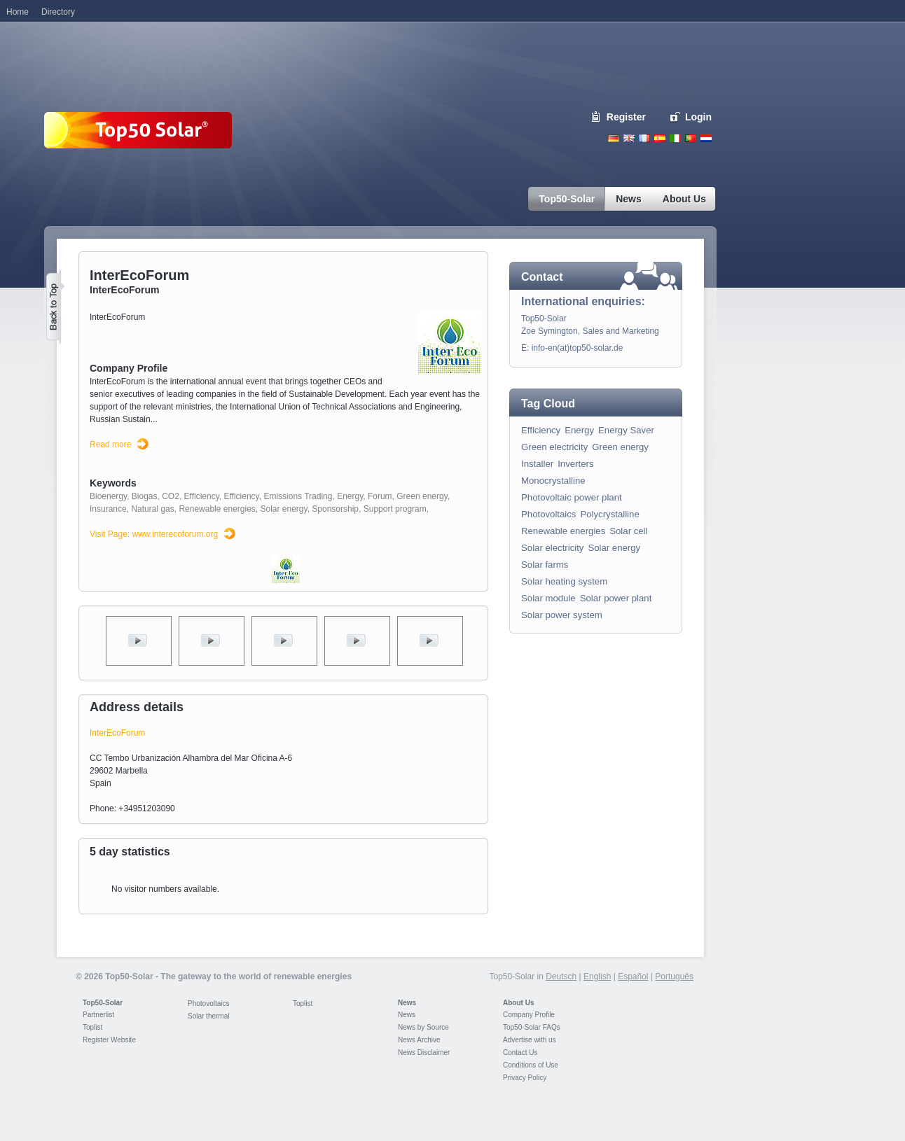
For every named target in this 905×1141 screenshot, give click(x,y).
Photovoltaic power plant (571, 497)
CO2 (170, 496)
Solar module (548, 598)
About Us (518, 1003)
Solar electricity (552, 547)
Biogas (145, 496)
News (407, 1003)
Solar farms (544, 564)
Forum (380, 496)
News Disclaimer (424, 1052)
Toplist (92, 1027)
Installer (537, 463)
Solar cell (628, 531)
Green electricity (554, 447)
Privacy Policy (524, 1078)
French (644, 138)
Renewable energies (217, 509)
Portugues (690, 138)
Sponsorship (335, 509)
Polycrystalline (609, 514)
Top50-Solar (103, 1003)
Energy (350, 496)
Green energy (422, 496)
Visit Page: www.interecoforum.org (154, 534)
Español (633, 976)
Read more (110, 444)
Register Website (109, 1040)
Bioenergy (108, 496)
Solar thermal (208, 1016)
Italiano (675, 138)
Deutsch (613, 138)
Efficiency (201, 496)
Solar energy (284, 509)
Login (698, 116)
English (629, 138)
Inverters (575, 463)
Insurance (108, 509)
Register (626, 116)
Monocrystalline (553, 480)
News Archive (419, 1040)
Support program (395, 509)
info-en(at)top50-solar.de (577, 348)
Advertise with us (529, 1040)
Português (674, 976)
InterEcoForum (117, 733)
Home (17, 12)
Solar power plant (616, 598)
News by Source (423, 1027)
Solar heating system (564, 581)
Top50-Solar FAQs (531, 1027)
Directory (58, 12)
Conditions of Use (530, 1065)
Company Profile (529, 1014)
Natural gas (152, 509)
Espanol (659, 138)
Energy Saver (626, 430)
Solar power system (561, 615)
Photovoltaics (548, 514)
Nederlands (706, 138)
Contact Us (520, 1052)
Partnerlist (98, 1014)
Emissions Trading (297, 496)
